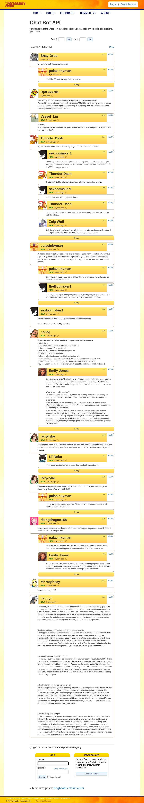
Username (41, 759)
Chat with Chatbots (13, 798)
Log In (113, 4)
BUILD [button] (50, 13)
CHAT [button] (37, 13)
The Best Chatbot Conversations (58, 798)
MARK (110, 54)
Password (41, 768)
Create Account (128, 4)
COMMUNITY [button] (88, 13)
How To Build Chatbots (30, 798)
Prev (111, 47)
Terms (42, 798)
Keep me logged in (55, 777)
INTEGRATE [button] (67, 13)
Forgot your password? (61, 768)
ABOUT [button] (106, 13)
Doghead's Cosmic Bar (69, 788)
